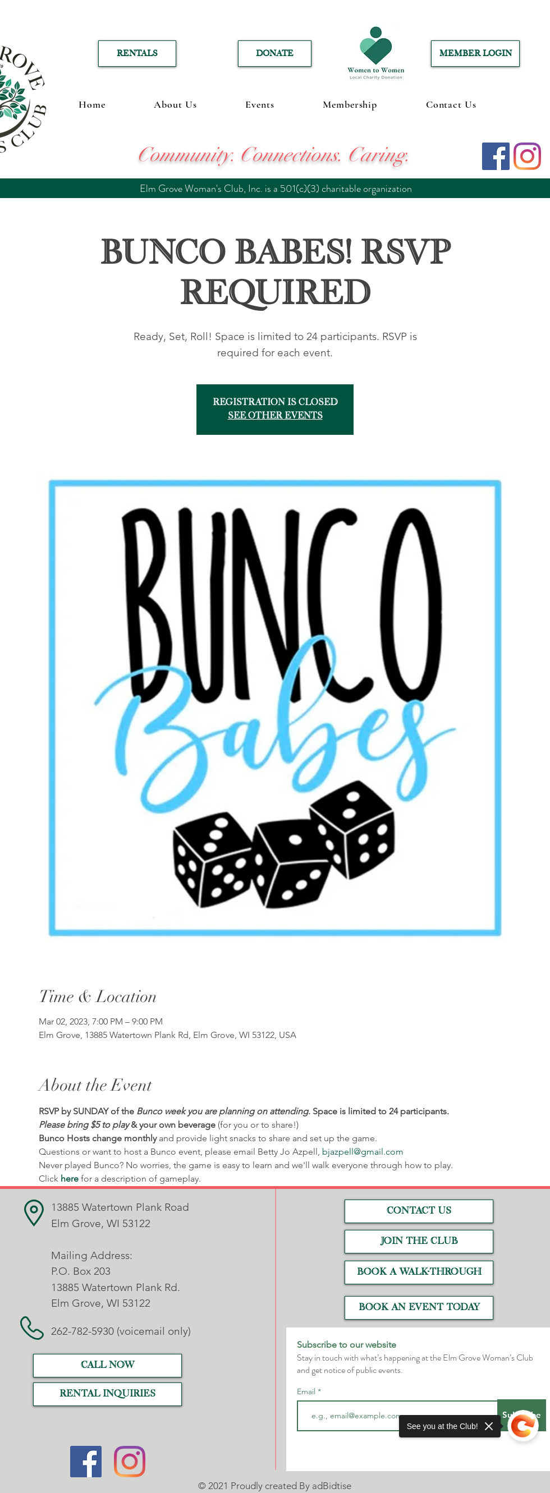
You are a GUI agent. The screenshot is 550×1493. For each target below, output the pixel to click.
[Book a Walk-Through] (419, 1272)
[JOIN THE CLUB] (419, 1241)
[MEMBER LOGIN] (475, 53)
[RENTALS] (137, 53)
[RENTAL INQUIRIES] (107, 1394)
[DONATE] (274, 53)
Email (307, 1391)
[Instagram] (527, 156)
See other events (275, 416)
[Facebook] (496, 156)
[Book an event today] (419, 1308)
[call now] (107, 1365)
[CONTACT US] (419, 1211)
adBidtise (331, 1485)
